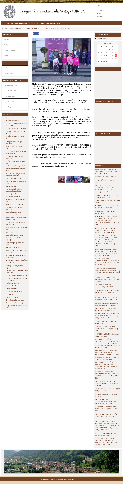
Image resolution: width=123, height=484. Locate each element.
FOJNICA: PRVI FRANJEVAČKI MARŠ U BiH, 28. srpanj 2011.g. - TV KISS (107, 416)
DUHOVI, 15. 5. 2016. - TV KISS (106, 177)
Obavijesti (100, 10)
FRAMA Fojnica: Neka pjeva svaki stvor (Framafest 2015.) (106, 196)
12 (116, 52)
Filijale (6, 68)
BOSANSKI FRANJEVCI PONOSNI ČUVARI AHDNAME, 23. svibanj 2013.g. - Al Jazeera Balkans (107, 316)
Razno (6, 56)
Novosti (47, 28)
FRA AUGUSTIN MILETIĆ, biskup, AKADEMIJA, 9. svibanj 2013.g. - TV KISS (108, 292)
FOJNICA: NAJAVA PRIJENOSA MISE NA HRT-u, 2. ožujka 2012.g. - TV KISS (107, 383)
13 (98, 55)
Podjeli (36, 34)
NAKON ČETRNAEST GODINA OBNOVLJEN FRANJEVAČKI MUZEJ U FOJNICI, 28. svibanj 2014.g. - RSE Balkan (106, 252)
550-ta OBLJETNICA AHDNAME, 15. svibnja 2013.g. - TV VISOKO (107, 299)
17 (109, 55)
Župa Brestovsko (10, 91)
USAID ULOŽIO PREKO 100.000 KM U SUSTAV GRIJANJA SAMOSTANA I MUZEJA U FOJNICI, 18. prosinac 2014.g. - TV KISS (107, 221)
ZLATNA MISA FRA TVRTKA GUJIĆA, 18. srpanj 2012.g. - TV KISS (106, 409)
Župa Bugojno (9, 107)
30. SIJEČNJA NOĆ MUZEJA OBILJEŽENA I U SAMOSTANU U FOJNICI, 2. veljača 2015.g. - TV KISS (107, 375)
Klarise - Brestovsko (11, 85)
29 (104, 61)
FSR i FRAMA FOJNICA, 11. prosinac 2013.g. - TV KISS (105, 286)
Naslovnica (18, 28)
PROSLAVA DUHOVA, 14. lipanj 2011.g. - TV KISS (106, 322)
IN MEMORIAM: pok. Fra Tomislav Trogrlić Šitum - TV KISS (107, 207)
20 (98, 58)
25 (112, 58)
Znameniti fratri (9, 50)
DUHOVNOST (33, 23)
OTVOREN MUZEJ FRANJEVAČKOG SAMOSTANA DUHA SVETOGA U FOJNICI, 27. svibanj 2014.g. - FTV (107, 262)
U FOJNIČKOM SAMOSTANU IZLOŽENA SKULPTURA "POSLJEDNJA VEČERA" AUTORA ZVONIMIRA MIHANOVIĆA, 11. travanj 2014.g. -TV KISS (108, 355)
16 (106, 55)
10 (109, 52)
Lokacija (99, 16)
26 (116, 58)
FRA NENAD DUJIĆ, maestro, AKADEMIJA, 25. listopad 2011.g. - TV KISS (107, 329)
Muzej (6, 45)
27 (98, 61)
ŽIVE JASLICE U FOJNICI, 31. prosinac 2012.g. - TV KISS (105, 434)
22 (104, 58)
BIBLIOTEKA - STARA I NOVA (50, 23)
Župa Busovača (9, 96)
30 (106, 61)
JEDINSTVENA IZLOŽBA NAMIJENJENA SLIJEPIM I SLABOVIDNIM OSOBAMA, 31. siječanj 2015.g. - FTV (106, 365)
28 (101, 61)
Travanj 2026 (107, 43)
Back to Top (119, 479)
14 (101, 55)
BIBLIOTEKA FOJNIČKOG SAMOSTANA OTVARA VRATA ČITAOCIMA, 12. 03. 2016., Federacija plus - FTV (106, 189)
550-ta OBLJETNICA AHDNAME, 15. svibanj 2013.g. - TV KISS (107, 304)
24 (109, 58)
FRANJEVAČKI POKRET (19, 23)
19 (116, 55)
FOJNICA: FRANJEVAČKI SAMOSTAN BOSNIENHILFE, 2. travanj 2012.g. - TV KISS (106, 401)
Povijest (6, 39)
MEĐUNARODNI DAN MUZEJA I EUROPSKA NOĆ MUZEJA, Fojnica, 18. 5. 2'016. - (107, 172)
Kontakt (99, 13)
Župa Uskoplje (9, 101)
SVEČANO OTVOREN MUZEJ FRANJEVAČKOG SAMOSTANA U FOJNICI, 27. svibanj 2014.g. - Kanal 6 (107, 271)
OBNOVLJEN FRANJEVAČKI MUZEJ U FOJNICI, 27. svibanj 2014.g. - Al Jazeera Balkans (105, 230)
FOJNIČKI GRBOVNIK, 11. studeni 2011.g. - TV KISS (107, 335)
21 (101, 58)
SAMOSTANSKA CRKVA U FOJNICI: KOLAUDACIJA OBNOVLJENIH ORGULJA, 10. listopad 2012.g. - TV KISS (106, 442)
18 (112, 55)
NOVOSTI (6, 23)
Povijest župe (8, 73)
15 (104, 55)
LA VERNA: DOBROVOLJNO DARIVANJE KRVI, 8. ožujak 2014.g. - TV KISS (107, 279)
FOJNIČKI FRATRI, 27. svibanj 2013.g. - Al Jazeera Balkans (105, 309)
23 (106, 58)
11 (112, 52)
